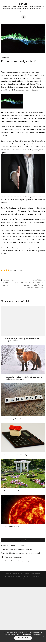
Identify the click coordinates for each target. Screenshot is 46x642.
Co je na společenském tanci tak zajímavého (17, 549)
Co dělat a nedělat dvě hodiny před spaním (17, 561)
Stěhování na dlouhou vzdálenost (13, 545)
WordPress (23, 579)
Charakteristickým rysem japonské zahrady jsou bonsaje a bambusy (22, 340)
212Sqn (23, 3)
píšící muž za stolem (12, 574)
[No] (44, 636)
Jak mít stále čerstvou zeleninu (12, 557)
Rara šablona (32, 576)
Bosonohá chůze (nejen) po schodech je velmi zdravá (20, 553)
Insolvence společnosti (12, 419)
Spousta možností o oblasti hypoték (17, 455)
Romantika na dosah (11, 491)
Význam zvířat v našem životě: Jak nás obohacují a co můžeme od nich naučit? (23, 378)
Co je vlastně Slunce (11, 527)
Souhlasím (23, 638)
